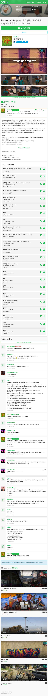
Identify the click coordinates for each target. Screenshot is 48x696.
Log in (10, 562)
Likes (15, 102)
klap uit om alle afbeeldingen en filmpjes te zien (24, 97)
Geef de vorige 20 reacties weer (24, 342)
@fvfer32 (9, 555)
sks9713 (9, 519)
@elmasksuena (11, 440)
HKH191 (16, 37)
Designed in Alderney (6, 691)
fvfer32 (9, 527)
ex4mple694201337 (12, 372)
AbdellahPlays (11, 488)
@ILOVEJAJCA (20, 440)
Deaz (8, 380)
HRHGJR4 (10, 499)
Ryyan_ (9, 478)
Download (24, 28)
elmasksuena (11, 422)
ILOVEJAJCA (11, 430)
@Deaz (9, 416)
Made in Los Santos (6, 693)
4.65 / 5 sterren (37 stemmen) (7, 106)
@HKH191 (10, 382)
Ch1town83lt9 (11, 346)
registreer (16, 562)
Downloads (6, 102)
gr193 (8, 509)
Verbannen (18, 346)
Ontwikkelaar (15, 109)
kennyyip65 (10, 364)
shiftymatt (10, 354)
